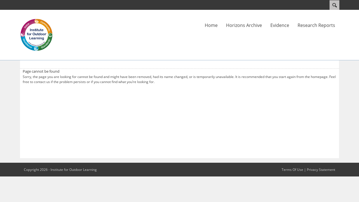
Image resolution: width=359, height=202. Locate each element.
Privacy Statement (321, 169)
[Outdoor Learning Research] (36, 34)
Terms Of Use (292, 169)
